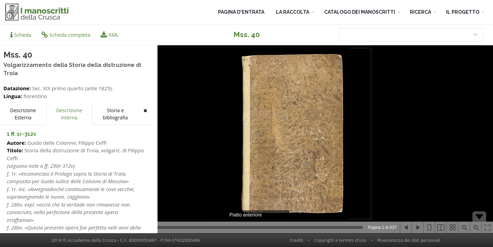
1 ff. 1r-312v (21, 134)
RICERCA (420, 12)
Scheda (20, 34)
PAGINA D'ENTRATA (241, 12)
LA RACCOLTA (292, 12)
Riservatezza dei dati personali (408, 240)
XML (110, 34)
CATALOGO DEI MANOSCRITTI (359, 12)
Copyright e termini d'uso (340, 240)
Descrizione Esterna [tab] (23, 114)
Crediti (296, 240)
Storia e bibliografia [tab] (115, 114)
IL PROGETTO (462, 12)
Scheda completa (65, 34)
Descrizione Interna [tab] (69, 114)
